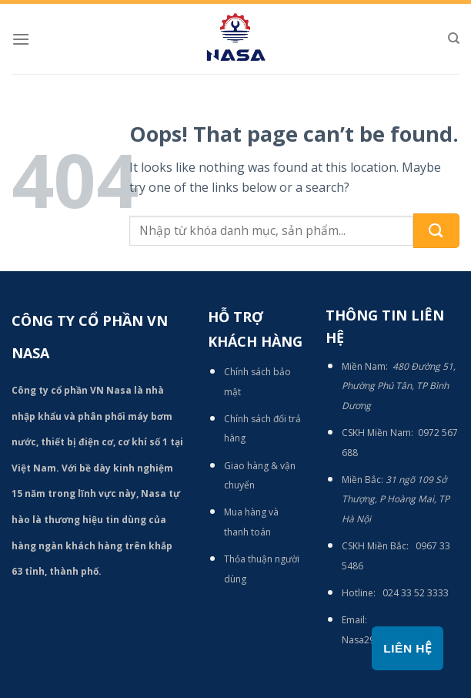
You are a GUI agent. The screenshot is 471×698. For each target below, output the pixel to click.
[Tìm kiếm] (453, 38)
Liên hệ (407, 648)
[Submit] (436, 230)
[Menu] (21, 39)
